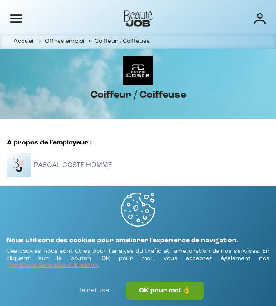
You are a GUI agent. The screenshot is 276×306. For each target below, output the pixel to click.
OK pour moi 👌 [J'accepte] (165, 290)
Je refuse (93, 290)
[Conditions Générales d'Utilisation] (53, 266)
